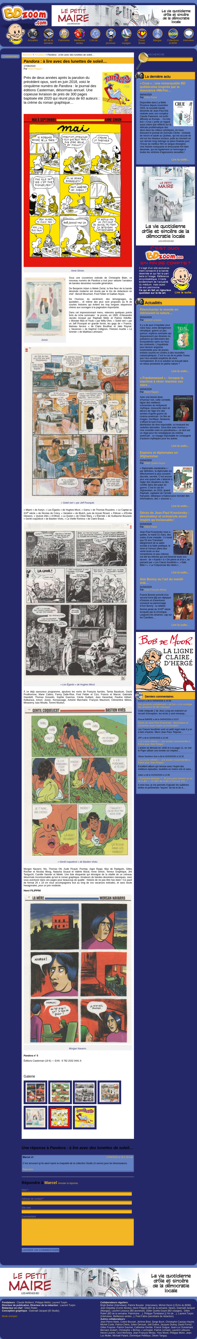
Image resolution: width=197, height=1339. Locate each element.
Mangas (157, 35)
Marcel (51, 1182)
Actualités (33, 35)
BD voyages (126, 37)
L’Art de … (95, 35)
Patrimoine (64, 35)
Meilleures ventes (79, 37)
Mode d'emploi (9, 1316)
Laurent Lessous (153, 320)
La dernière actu (157, 76)
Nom (24, 1190)
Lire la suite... (180, 159)
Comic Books (142, 37)
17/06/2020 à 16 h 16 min (119, 1157)
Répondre (28, 1169)
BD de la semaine (48, 37)
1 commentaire (10, 56)
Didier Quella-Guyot (154, 463)
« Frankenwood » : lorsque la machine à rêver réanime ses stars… (161, 381)
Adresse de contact (32, 1198)
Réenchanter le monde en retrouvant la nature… (159, 311)
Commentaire (29, 1216)
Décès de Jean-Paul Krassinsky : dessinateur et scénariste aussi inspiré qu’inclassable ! (164, 516)
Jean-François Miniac (155, 589)
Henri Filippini (151, 392)
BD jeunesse (110, 37)
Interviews (188, 35)
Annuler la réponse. (68, 1183)
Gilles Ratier (150, 97)
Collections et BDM (173, 37)
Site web (26, 1207)
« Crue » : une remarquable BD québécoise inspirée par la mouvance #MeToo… (162, 87)
